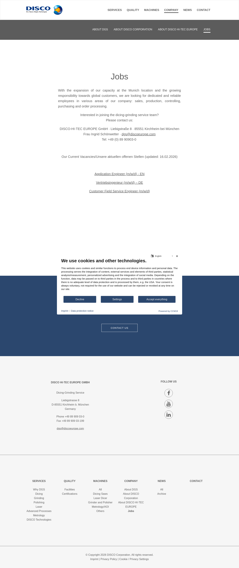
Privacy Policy (109, 559)
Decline (80, 299)
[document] (119, 277)
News (187, 10)
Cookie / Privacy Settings (134, 559)
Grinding (39, 498)
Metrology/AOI (100, 506)
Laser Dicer (100, 498)
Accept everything (156, 299)
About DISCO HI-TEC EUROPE (178, 29)
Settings (117, 299)
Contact (203, 10)
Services (115, 10)
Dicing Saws (100, 493)
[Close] (177, 256)
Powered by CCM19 (168, 311)
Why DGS (39, 489)
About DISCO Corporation (133, 29)
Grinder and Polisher (100, 502)
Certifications (69, 493)
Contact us (119, 327)
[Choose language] (152, 255)
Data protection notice (82, 311)
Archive (161, 493)
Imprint (94, 559)
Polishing (39, 502)
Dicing (39, 493)
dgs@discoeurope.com (139, 134)
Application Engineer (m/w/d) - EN (119, 174)
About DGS (100, 29)
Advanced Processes (39, 511)
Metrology (39, 515)
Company (171, 10)
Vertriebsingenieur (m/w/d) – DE (119, 182)
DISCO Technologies (39, 519)
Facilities (70, 489)
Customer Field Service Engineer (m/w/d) (119, 191)
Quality (133, 10)
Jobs (206, 29)
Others (100, 511)
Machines (151, 10)
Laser (39, 506)
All (100, 489)
